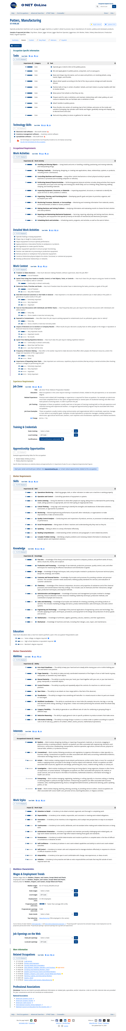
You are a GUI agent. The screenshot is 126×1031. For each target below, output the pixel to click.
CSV (36, 56)
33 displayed (20, 552)
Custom (31, 40)
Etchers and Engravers (31, 963)
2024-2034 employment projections (54, 924)
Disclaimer (106, 1023)
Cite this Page (66, 1023)
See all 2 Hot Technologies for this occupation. (32, 142)
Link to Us (58, 1023)
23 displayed (20, 233)
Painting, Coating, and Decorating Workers (38, 976)
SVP (31, 418)
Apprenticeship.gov (51, 469)
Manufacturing (44, 918)
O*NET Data (50, 13)
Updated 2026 (110, 24)
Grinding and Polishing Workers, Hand (36, 969)
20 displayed (20, 958)
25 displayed (20, 59)
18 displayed (20, 804)
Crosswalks (60, 13)
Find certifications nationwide (52, 439)
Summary (15, 40)
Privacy (100, 1023)
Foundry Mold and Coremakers (34, 965)
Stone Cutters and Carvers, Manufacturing (38, 980)
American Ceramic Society (24, 1000)
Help (12, 13)
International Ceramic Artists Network (28, 1005)
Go (114, 6)
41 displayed (20, 157)
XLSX (31, 56)
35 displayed (20, 485)
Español (63, 40)
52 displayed (20, 660)
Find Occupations (22, 13)
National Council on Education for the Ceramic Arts (33, 1007)
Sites (112, 13)
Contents (15, 46)
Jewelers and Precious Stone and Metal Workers (40, 972)
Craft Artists (28, 961)
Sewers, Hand (28, 978)
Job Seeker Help (23, 1023)
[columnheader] (23, 63)
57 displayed (20, 270)
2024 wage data (36, 924)
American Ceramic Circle (24, 998)
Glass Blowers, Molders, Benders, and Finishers (39, 967)
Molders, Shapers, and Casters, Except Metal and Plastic (42, 974)
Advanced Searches (37, 13)
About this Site (93, 1023)
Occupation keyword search (105, 4)
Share (106, 13)
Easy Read (41, 40)
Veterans (52, 40)
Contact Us (32, 1023)
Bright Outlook (96, 24)
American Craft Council (23, 1003)
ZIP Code (43, 435)
